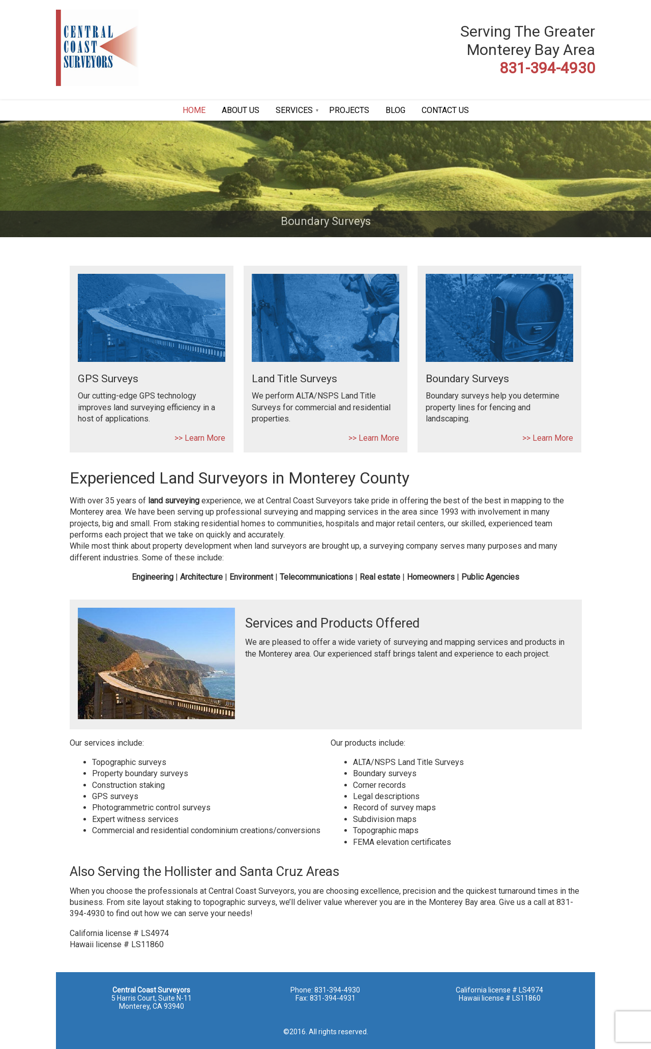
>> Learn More (199, 438)
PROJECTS (349, 110)
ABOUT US (240, 110)
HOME (194, 110)
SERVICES (294, 110)
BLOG (395, 110)
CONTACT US (445, 110)
